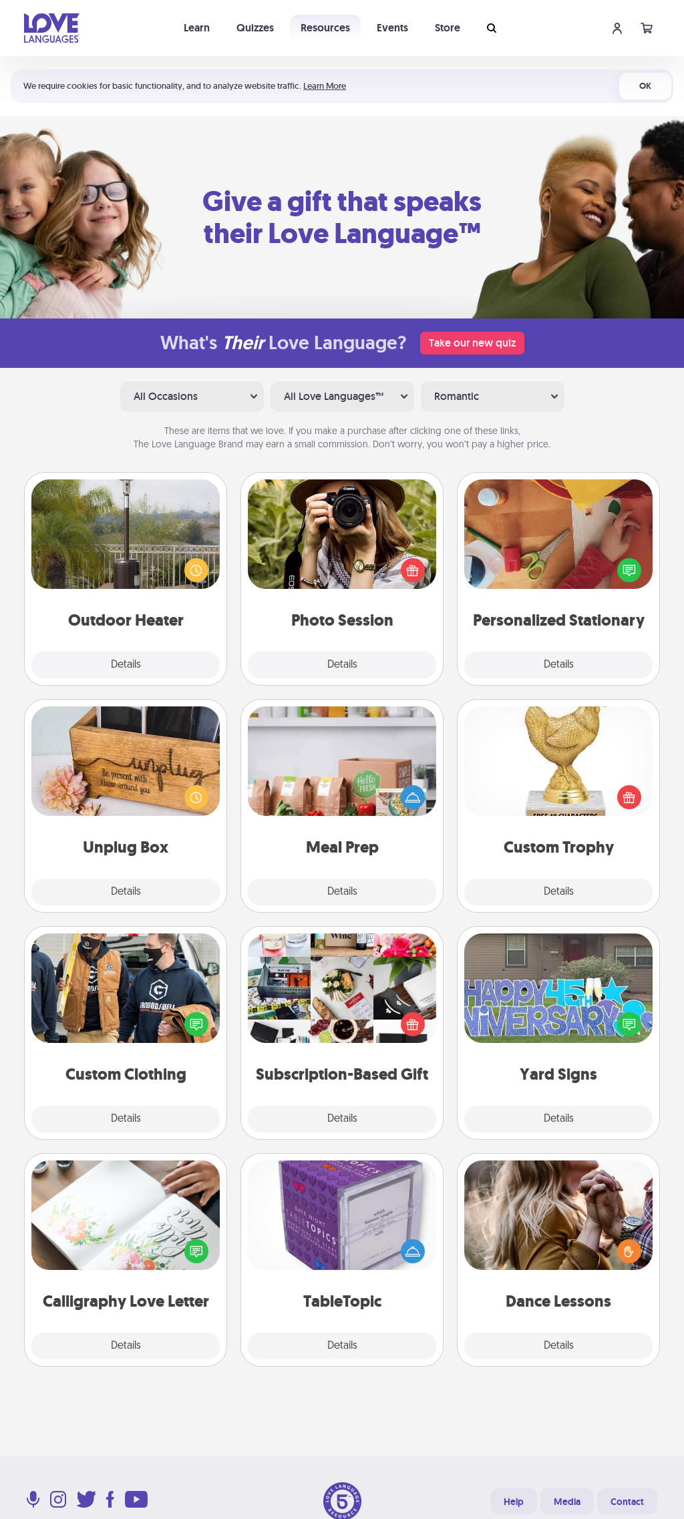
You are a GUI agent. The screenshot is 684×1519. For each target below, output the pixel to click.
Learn (197, 28)
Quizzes (255, 28)
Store (447, 28)
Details (126, 665)
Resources (325, 28)
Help (514, 1502)
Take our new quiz (472, 343)
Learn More (324, 85)
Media (567, 1502)
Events (392, 28)
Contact (627, 1502)
